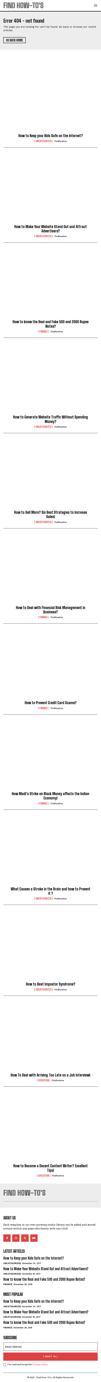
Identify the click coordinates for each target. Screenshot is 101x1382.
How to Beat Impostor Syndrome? (50, 984)
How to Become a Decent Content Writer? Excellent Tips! (50, 1168)
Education (43, 1080)
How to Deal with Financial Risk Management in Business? (50, 609)
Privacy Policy (40, 1364)
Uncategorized (44, 141)
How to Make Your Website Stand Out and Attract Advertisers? (50, 228)
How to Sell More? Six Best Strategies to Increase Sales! (50, 514)
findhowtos (60, 141)
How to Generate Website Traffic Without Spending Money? (50, 419)
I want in (50, 1356)
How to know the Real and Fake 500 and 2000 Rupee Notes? (51, 324)
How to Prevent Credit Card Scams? (50, 702)
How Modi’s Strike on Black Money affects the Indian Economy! (50, 795)
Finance (43, 331)
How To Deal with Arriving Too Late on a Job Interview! (50, 1075)
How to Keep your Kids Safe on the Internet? (50, 135)
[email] (50, 1347)
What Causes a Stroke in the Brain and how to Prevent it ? (50, 891)
